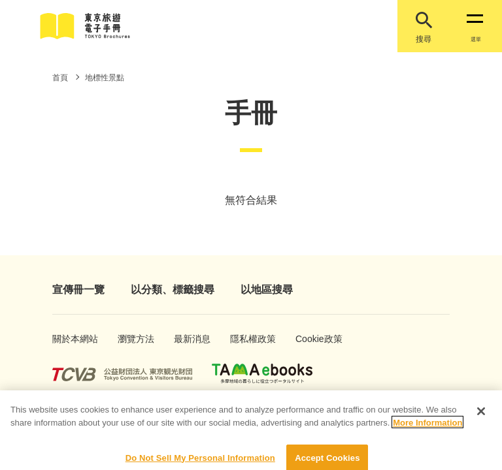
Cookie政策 (312, 339)
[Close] (481, 417)
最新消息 (188, 339)
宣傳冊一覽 (78, 289)
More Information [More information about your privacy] (427, 428)
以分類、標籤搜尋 (172, 289)
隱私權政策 (246, 339)
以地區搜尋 (267, 289)
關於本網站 (68, 339)
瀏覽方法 (132, 339)
